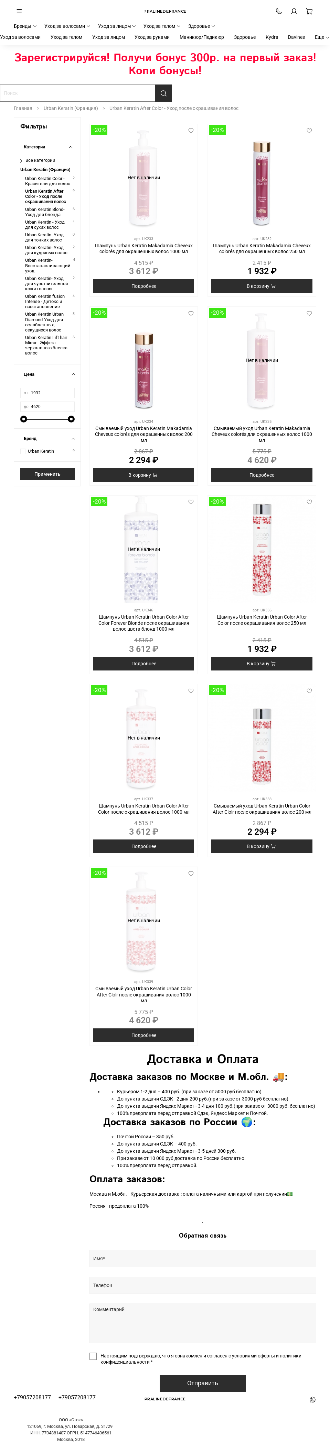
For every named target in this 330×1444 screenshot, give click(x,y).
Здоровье (202, 26)
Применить (47, 474)
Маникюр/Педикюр (202, 37)
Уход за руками (152, 37)
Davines (296, 37)
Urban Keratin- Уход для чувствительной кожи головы (46, 283)
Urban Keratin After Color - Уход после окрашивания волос (45, 196)
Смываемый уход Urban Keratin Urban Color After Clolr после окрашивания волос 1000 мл (143, 994)
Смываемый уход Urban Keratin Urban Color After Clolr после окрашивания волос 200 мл (262, 809)
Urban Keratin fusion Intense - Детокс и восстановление (45, 301)
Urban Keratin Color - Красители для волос (47, 181)
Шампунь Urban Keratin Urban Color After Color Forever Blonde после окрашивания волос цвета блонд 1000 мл (143, 623)
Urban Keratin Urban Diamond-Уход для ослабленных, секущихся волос (44, 322)
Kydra (272, 37)
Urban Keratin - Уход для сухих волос (45, 224)
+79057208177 (32, 1397)
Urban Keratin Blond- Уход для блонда (45, 212)
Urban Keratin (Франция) (71, 108)
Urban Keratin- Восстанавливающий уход (48, 265)
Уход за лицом (117, 26)
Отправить (202, 1383)
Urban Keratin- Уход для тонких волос (44, 237)
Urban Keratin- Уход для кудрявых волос (46, 250)
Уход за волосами (67, 26)
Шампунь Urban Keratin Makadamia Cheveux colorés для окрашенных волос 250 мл (262, 249)
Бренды (25, 26)
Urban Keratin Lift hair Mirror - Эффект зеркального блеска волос (46, 345)
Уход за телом (162, 26)
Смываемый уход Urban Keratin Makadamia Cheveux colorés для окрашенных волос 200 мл (144, 434)
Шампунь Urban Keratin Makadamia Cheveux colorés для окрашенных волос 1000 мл (144, 249)
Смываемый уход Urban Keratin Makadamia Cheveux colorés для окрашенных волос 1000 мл (262, 434)
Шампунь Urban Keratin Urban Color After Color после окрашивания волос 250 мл (262, 620)
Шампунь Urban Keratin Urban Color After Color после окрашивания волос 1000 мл (144, 809)
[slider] (24, 419)
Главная (23, 108)
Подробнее (143, 286)
